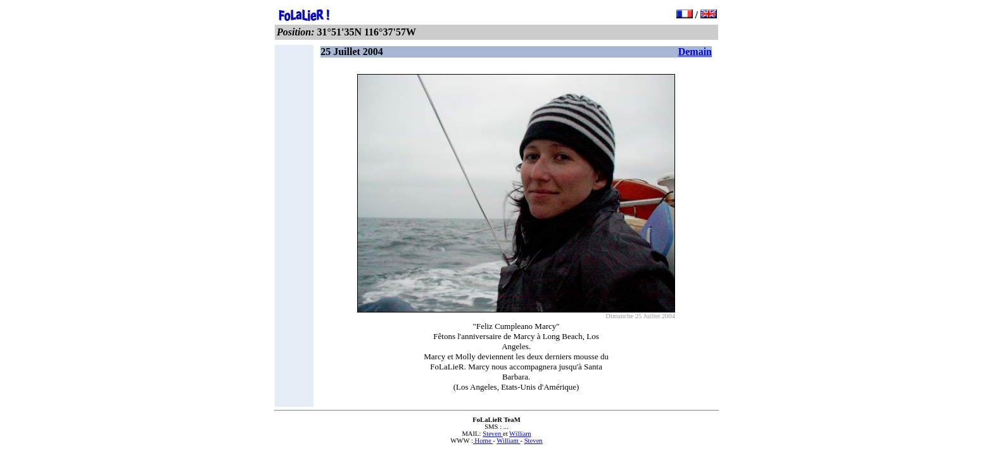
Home (483, 440)
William (520, 433)
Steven (493, 433)
